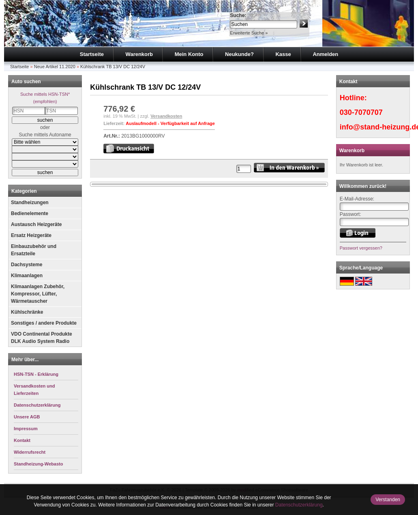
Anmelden (325, 54)
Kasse (283, 54)
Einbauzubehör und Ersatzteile (33, 249)
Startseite (92, 54)
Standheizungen (30, 202)
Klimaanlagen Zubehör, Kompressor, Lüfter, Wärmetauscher (37, 294)
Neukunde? (239, 54)
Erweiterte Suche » (249, 32)
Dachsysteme (26, 264)
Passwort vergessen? (361, 248)
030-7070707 (361, 112)
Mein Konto (189, 54)
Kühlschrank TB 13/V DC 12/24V (112, 66)
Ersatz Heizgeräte (31, 235)
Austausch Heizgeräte (36, 224)
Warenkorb (139, 54)
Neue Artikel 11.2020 (54, 66)
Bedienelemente (29, 213)
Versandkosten (166, 116)
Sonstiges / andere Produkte (44, 323)
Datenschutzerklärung (299, 505)
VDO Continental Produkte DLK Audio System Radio (41, 337)
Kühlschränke (27, 312)
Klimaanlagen (27, 275)
